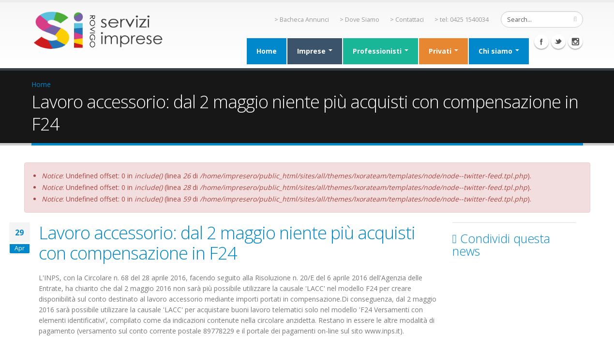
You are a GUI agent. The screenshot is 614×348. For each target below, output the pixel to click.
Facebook (541, 41)
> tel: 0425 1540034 (461, 19)
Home (266, 51)
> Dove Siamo (359, 19)
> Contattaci (407, 19)
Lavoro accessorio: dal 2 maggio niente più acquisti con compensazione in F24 (227, 242)
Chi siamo (499, 51)
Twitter (558, 41)
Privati (443, 51)
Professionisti (380, 51)
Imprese (314, 51)
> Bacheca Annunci (301, 19)
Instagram (575, 41)
